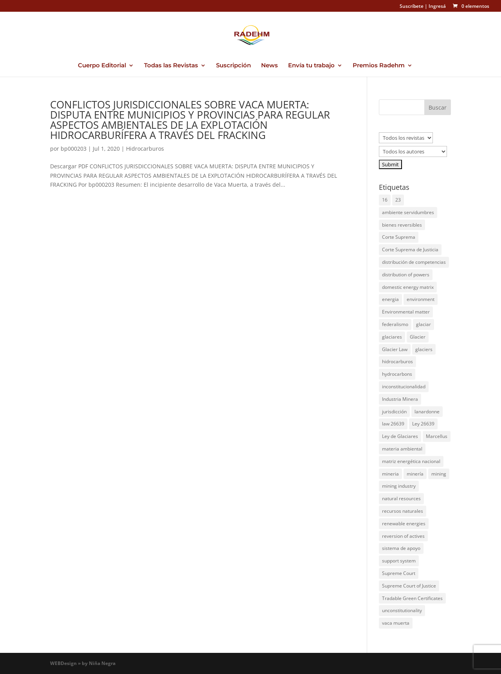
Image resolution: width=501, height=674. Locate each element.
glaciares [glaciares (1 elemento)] (392, 336)
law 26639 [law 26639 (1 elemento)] (393, 423)
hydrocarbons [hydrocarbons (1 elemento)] (397, 374)
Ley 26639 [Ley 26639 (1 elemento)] (423, 423)
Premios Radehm (379, 66)
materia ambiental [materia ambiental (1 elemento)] (402, 448)
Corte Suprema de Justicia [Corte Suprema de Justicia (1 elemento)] (410, 249)
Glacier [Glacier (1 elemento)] (417, 336)
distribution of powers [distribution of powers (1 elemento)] (405, 274)
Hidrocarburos (145, 148)
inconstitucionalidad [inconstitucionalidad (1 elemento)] (403, 386)
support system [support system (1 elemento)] (399, 560)
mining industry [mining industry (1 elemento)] (399, 486)
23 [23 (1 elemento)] (398, 199)
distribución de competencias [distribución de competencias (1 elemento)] (414, 262)
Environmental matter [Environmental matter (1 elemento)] (406, 311)
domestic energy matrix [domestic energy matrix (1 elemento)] (408, 287)
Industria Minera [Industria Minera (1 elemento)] (400, 399)
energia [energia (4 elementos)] (390, 299)
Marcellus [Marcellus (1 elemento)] (436, 436)
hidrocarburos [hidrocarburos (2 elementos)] (397, 361)
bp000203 (74, 148)
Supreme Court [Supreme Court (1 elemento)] (398, 573)
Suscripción (233, 66)
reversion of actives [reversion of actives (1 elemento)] (403, 536)
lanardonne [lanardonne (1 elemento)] (427, 411)
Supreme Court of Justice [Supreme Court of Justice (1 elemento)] (409, 585)
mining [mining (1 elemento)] (438, 473)
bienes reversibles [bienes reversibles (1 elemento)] (402, 225)
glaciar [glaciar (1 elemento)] (423, 324)
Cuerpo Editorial (102, 66)
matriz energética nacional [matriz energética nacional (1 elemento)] (411, 461)
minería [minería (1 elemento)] (415, 473)
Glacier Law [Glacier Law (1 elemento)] (394, 349)
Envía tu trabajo (311, 66)
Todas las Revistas (171, 66)
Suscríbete (412, 6)
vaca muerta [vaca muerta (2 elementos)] (395, 623)
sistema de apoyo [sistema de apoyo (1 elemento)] (401, 548)
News (269, 66)
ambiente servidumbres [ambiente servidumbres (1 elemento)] (408, 212)
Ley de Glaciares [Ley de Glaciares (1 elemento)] (400, 436)
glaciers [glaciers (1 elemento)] (424, 349)
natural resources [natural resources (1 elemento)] (401, 498)
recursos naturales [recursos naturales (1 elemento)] (402, 511)
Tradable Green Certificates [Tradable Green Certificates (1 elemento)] (412, 598)
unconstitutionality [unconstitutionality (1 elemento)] (402, 610)
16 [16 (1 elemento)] (384, 199)
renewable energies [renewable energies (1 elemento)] (403, 523)
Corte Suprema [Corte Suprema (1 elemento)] (398, 237)
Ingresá (437, 6)
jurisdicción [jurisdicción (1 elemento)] (394, 411)
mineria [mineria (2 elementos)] (390, 473)
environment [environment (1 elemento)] (420, 299)
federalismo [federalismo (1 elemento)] (395, 324)
